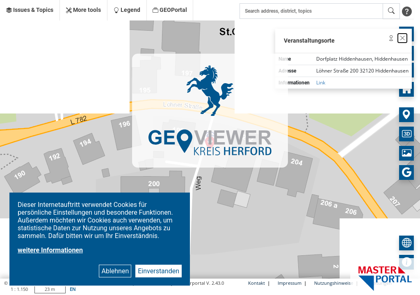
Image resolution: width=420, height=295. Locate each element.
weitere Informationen (50, 250)
